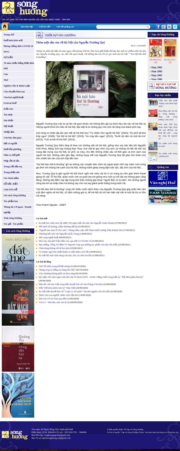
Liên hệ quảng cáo (65, 26)
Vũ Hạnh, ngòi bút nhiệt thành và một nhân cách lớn (64, 251)
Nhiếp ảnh (9, 132)
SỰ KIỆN (8, 57)
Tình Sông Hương (13, 218)
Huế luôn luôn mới (13, 40)
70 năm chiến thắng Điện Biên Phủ (19, 66)
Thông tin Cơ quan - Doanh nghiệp (17, 209)
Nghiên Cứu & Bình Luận (17, 85)
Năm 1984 (156, 71)
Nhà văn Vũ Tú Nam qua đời (52, 298)
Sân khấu (8, 120)
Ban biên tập (27, 26)
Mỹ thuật (8, 126)
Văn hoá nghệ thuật (14, 97)
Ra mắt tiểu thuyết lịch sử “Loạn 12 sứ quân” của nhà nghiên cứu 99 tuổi (74, 291)
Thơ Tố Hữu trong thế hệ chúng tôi (56, 266)
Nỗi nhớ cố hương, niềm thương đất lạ (58, 226)
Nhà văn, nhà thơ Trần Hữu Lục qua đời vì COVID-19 (65, 241)
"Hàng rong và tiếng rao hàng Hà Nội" (57, 269)
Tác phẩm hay (11, 201)
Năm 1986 (156, 79)
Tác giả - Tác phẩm (13, 223)
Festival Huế (10, 103)
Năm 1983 (156, 67)
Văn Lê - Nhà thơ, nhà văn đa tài (54, 302)
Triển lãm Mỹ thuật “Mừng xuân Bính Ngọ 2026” (167, 103)
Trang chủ (9, 34)
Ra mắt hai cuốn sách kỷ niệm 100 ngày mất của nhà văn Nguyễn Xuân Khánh (76, 223)
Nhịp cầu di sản (11, 160)
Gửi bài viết (44, 26)
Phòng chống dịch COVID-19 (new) (18, 49)
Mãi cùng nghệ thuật (48, 237)
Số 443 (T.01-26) (170, 61)
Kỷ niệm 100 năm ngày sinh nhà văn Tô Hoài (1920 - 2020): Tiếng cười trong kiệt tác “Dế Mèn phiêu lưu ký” (91, 277)
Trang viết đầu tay (13, 166)
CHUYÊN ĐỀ (10, 189)
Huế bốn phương (12, 149)
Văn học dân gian (12, 137)
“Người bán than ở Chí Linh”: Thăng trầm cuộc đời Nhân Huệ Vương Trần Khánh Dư (80, 230)
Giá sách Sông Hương (15, 195)
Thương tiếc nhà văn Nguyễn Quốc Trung (59, 233)
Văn (6, 74)
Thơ (6, 80)
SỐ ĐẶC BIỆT (11, 183)
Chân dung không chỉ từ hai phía (54, 248)
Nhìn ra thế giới (12, 155)
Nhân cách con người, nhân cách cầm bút (58, 295)
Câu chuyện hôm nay (14, 91)
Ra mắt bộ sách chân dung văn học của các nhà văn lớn (65, 255)
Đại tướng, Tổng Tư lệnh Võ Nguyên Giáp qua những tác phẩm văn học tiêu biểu (78, 244)
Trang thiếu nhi (11, 172)
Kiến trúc (8, 108)
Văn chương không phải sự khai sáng (57, 273)
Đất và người (10, 143)
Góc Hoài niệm (11, 178)
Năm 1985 (156, 75)
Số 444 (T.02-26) (156, 61)
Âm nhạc (8, 114)
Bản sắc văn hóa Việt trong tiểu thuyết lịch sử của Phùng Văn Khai (71, 284)
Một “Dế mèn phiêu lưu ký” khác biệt (57, 287)
